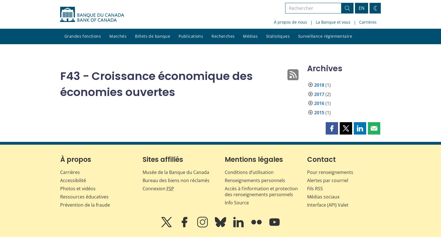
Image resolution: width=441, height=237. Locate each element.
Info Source (237, 203)
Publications (191, 36)
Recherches (223, 36)
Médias (250, 36)
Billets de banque (152, 36)
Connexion (158, 188)
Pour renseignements (330, 172)
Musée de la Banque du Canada (176, 172)
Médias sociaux (323, 197)
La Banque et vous (333, 22)
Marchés (118, 36)
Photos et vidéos (78, 188)
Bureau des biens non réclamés (176, 180)
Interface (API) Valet (327, 205)
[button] (332, 128)
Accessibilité (73, 180)
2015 (319, 112)
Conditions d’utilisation (249, 172)
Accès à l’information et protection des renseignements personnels (261, 191)
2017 (319, 94)
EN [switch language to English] (361, 8)
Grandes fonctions (82, 36)
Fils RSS (315, 188)
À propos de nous (290, 22)
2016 (319, 103)
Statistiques (278, 36)
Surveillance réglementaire (325, 36)
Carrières (368, 22)
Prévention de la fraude (85, 205)
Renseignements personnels (255, 180)
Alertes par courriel (327, 180)
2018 (319, 85)
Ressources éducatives (84, 197)
